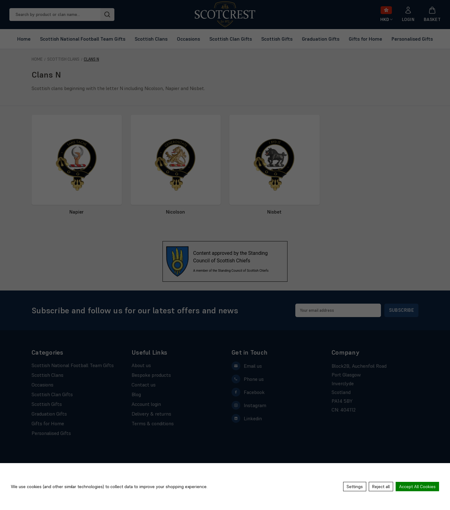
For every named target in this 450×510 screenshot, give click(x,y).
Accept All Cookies (417, 486)
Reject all (381, 486)
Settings (355, 486)
